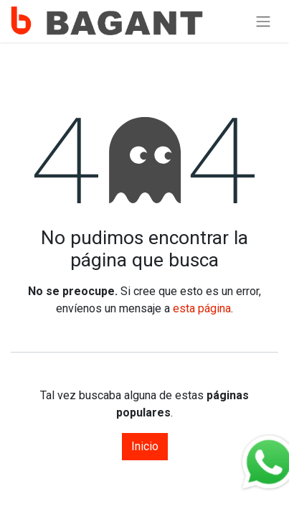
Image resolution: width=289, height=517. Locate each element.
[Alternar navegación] (263, 21)
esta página (202, 308)
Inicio (144, 446)
